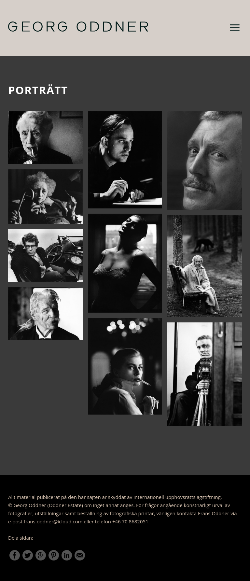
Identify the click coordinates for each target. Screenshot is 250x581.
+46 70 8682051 (130, 521)
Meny (235, 28)
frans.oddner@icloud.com (53, 521)
